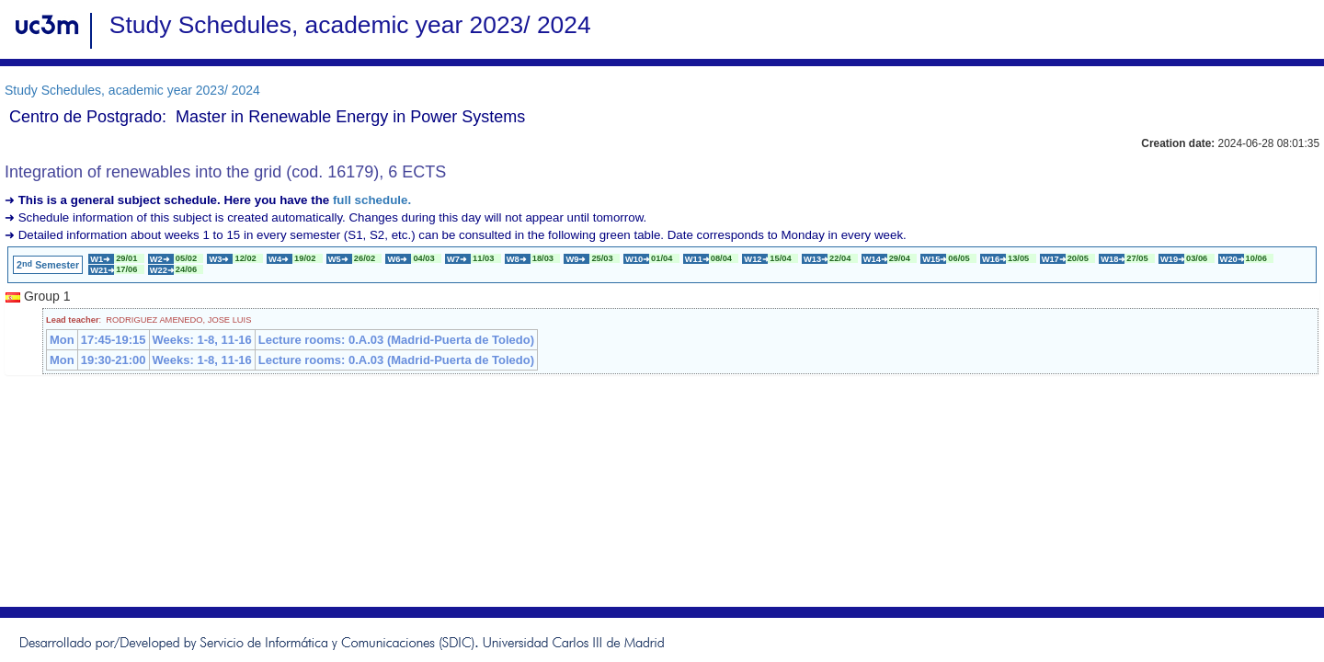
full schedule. (372, 200)
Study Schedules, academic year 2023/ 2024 (132, 90)
